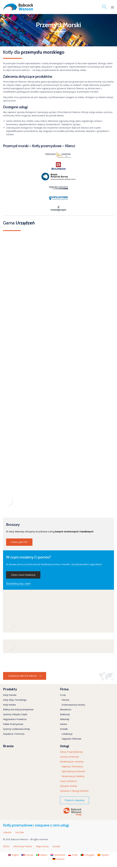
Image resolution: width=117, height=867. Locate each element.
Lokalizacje (67, 733)
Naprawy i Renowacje (72, 766)
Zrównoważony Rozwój (73, 704)
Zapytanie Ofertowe (71, 738)
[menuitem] (13, 855)
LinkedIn (7, 832)
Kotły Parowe (9, 695)
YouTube (19, 832)
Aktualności (65, 709)
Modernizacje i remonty (71, 761)
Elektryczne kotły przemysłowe (18, 709)
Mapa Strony (42, 846)
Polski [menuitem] (75, 854)
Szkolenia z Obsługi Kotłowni (74, 790)
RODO (6, 846)
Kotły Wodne (9, 704)
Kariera (63, 724)
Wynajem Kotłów (68, 786)
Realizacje (65, 714)
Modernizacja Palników (73, 776)
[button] (19, 542)
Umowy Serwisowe (69, 756)
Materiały (64, 719)
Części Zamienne (68, 781)
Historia (65, 699)
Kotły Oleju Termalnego (15, 699)
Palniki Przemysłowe (13, 724)
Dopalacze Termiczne (14, 733)
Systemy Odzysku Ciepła (15, 714)
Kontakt (64, 729)
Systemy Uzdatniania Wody (16, 729)
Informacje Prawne (22, 846)
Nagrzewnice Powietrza (14, 719)
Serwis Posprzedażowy (71, 751)
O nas (63, 695)
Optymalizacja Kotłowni (73, 771)
